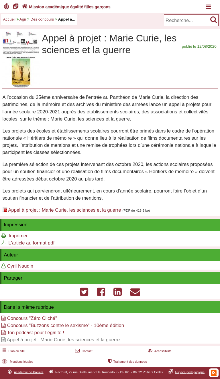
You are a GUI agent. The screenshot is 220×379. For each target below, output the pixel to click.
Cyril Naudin (20, 266)
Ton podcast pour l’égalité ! (35, 332)
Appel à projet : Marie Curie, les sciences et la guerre (64, 210)
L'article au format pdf (31, 243)
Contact (83, 351)
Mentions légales (17, 361)
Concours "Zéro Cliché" (32, 318)
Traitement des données (127, 361)
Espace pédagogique (190, 372)
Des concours (42, 19)
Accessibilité (159, 351)
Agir (22, 19)
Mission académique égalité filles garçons (65, 7)
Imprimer (18, 235)
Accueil (9, 19)
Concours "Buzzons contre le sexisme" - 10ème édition (65, 325)
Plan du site (13, 351)
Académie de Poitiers (28, 372)
